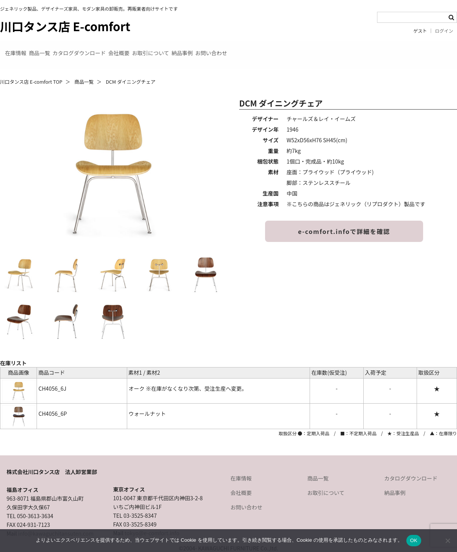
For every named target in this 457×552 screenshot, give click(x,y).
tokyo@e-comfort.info (152, 521)
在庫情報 (21, 48)
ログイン (444, 31)
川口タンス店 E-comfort (65, 26)
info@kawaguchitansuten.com (55, 521)
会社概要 (181, 48)
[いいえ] (447, 540)
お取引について (232, 48)
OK (413, 540)
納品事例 (282, 48)
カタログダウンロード (122, 48)
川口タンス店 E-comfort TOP (31, 69)
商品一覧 (64, 48)
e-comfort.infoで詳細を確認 (344, 219)
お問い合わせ (331, 48)
